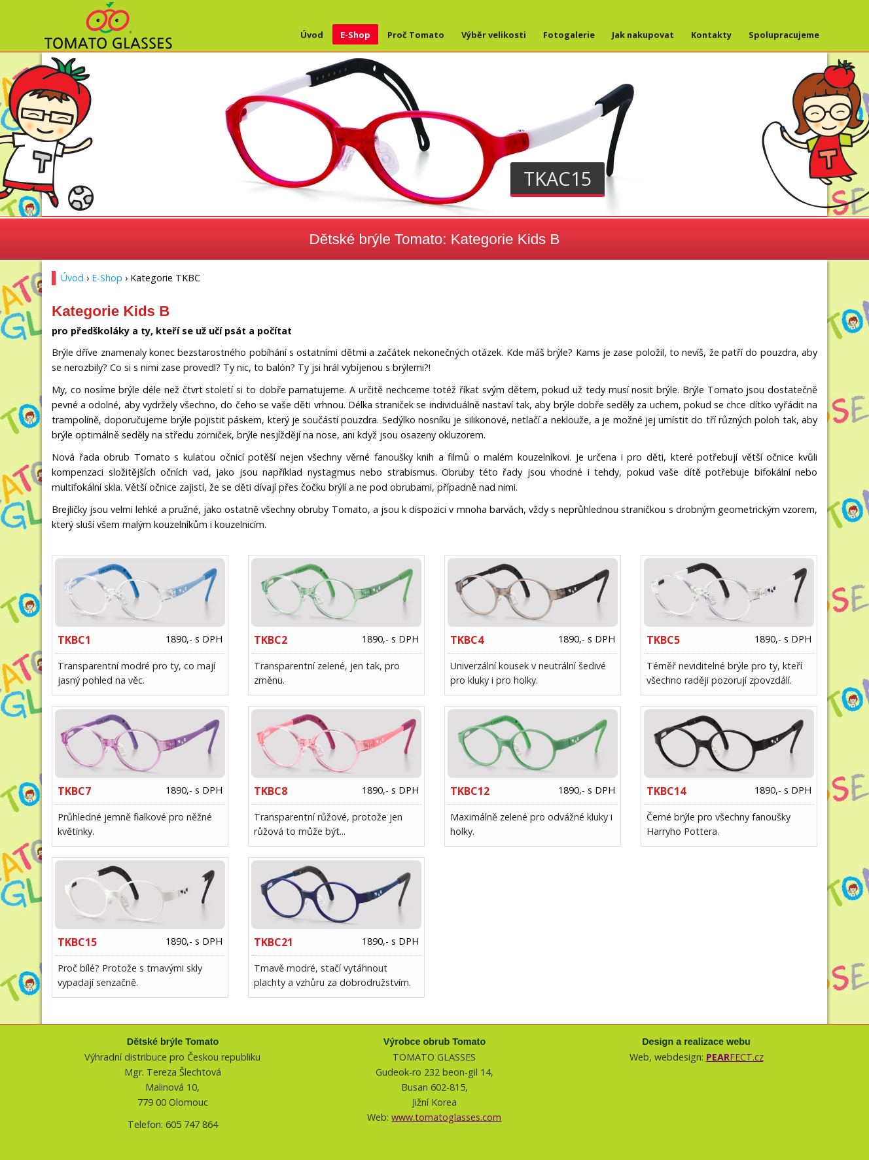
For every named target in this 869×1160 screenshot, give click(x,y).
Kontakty (711, 35)
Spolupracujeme (784, 35)
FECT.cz (735, 1057)
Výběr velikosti (493, 35)
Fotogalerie (569, 35)
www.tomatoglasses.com (446, 1117)
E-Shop (355, 35)
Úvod (311, 35)
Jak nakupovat (643, 35)
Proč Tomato (415, 35)
